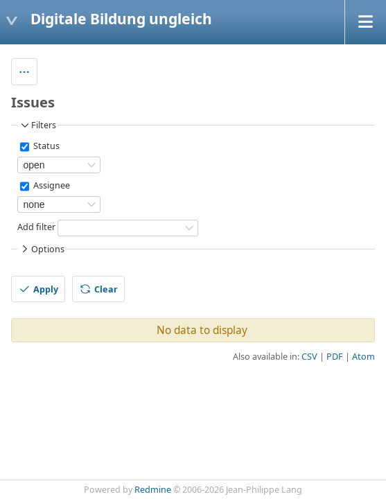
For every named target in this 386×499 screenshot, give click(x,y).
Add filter (36, 228)
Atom (363, 356)
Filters (37, 125)
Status (45, 146)
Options (41, 249)
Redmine (152, 490)
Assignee (50, 186)
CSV (309, 356)
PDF (334, 356)
